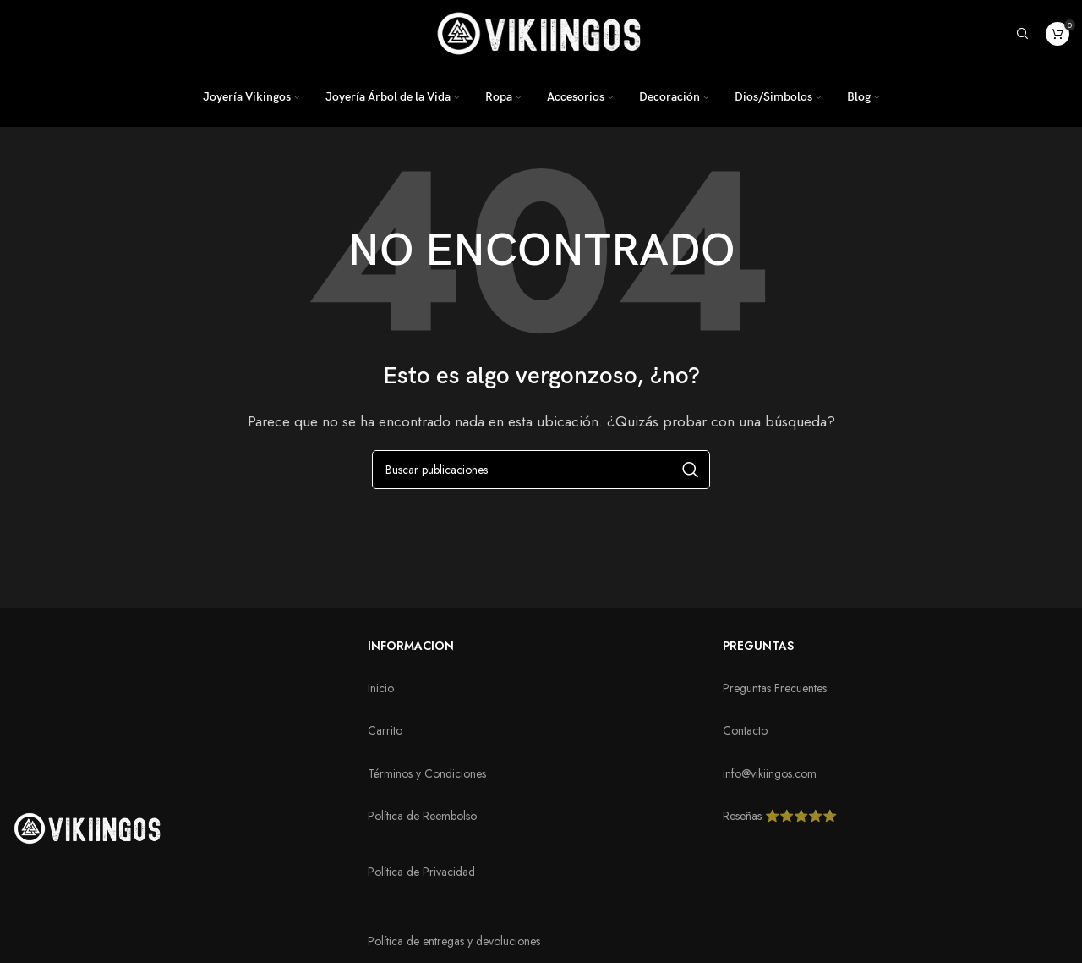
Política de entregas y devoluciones (454, 941)
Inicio (381, 688)
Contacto (745, 730)
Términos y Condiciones (427, 773)
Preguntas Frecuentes (775, 688)
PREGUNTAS (758, 645)
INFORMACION (411, 645)
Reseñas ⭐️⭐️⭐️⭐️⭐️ (780, 815)
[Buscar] (1022, 34)
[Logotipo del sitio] (541, 31)
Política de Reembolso (422, 815)
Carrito (385, 730)
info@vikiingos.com (770, 773)
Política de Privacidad (421, 871)
